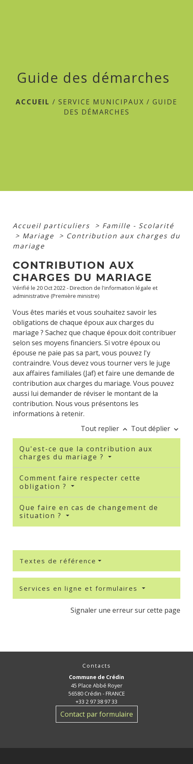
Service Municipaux (101, 101)
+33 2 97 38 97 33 (96, 701)
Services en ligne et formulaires (79, 588)
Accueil (33, 101)
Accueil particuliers (52, 225)
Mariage (39, 235)
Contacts (96, 666)
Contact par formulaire (96, 714)
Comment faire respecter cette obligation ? (80, 482)
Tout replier (106, 428)
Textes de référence (57, 561)
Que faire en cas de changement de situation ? (88, 511)
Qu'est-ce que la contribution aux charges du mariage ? (85, 452)
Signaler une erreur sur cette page (125, 610)
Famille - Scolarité (138, 225)
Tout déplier (155, 428)
